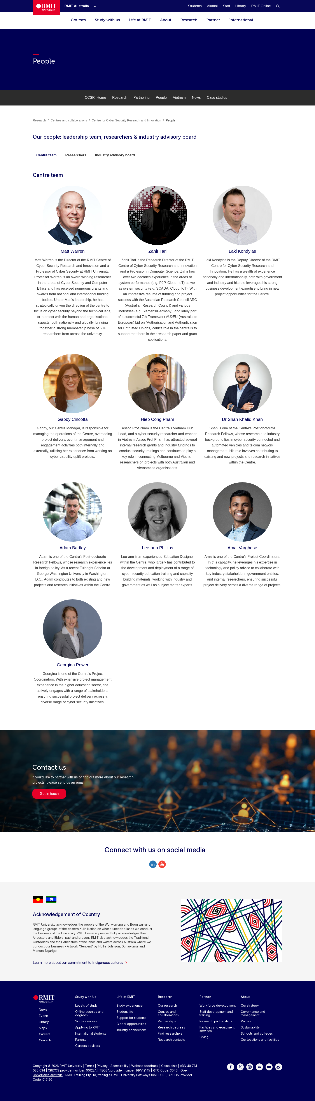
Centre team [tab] (46, 155)
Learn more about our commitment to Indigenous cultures (80, 962)
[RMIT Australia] (76, 6)
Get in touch (49, 793)
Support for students (131, 1018)
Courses (78, 20)
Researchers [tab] (75, 155)
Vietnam (179, 97)
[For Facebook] (230, 1066)
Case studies (217, 97)
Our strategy (250, 1005)
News (196, 97)
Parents (80, 1039)
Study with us (107, 20)
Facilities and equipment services (217, 1029)
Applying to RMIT (87, 1027)
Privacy (102, 1066)
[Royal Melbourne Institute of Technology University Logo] (46, 7)
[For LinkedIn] (259, 1066)
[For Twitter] (240, 1066)
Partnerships (167, 1021)
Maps (43, 1028)
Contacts (45, 1040)
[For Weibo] (278, 1066)
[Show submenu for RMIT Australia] (93, 6)
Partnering (141, 97)
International (241, 20)
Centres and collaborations (168, 1013)
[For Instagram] (249, 1066)
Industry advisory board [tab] (115, 155)
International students (90, 1033)
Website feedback (144, 1066)
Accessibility (119, 1066)
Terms (89, 1066)
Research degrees (171, 1027)
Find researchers (170, 1033)
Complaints (169, 1066)
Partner (213, 20)
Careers (45, 1034)
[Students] (194, 6)
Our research (167, 1005)
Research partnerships (216, 1021)
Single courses (86, 1021)
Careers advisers (87, 1045)
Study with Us (85, 997)
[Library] (241, 6)
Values (246, 1021)
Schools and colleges (257, 1033)
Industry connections (132, 1030)
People (161, 97)
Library (44, 1022)
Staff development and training (216, 1013)
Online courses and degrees (89, 1013)
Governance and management (253, 1013)
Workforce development (218, 1005)
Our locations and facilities (260, 1039)
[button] (277, 6)
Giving (204, 1037)
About (165, 20)
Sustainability (250, 1027)
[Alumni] (212, 6)
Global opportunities (131, 1024)
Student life (125, 1011)
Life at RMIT (140, 20)
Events (44, 1016)
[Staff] (226, 6)
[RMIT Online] (261, 6)
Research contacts (171, 1039)
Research (188, 20)
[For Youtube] (269, 1066)
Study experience (130, 1005)
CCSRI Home (95, 97)
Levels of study (86, 1005)
